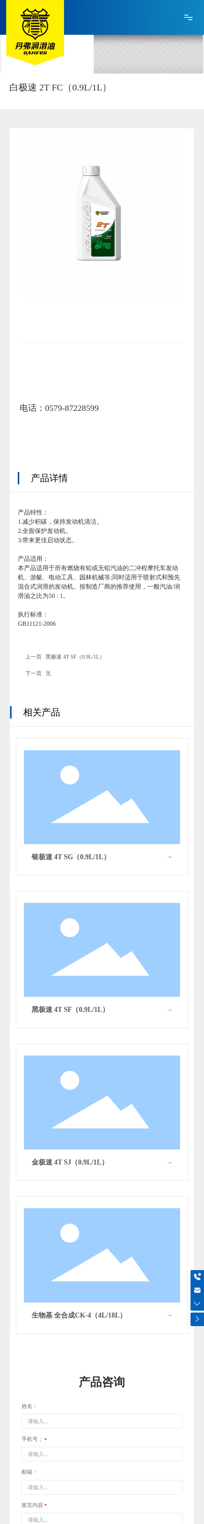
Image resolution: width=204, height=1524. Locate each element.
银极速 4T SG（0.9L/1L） (71, 857)
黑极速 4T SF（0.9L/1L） (75, 657)
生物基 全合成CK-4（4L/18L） (79, 1315)
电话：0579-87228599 (59, 408)
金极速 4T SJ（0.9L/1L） (70, 1162)
